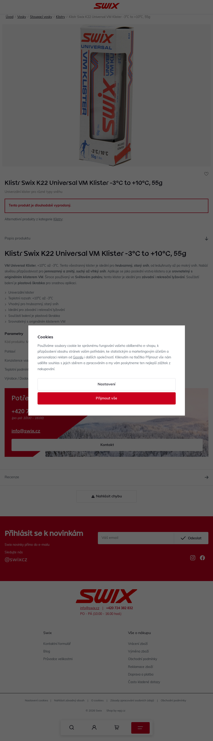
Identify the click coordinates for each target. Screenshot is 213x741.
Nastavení (106, 384)
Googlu (78, 357)
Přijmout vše (106, 398)
